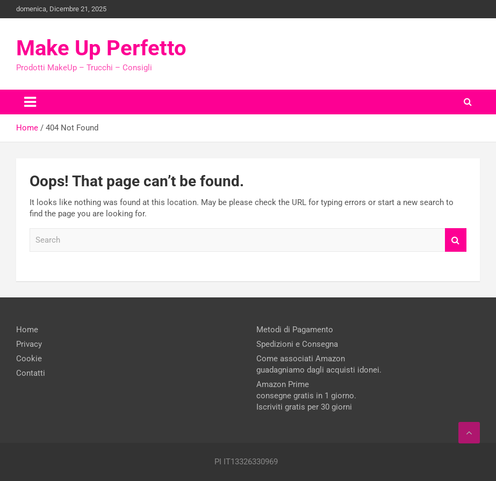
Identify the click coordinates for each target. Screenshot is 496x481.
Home (27, 329)
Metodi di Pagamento (294, 329)
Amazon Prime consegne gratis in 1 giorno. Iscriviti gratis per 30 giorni (306, 396)
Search (455, 240)
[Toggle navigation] (30, 102)
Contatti (30, 373)
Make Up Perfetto (101, 48)
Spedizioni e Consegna (297, 344)
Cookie (29, 358)
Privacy (29, 344)
